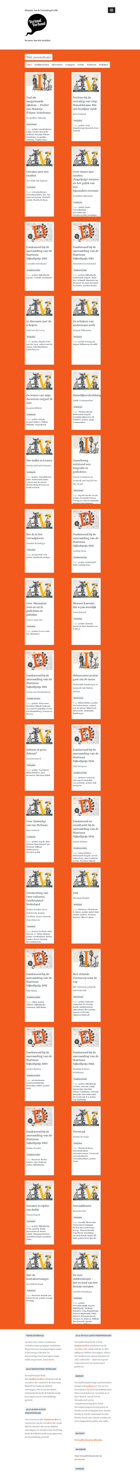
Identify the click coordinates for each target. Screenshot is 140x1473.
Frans (75, 1161)
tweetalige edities (34, 1086)
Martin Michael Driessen (37, 485)
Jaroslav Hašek (80, 1235)
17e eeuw (85, 283)
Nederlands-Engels (82, 278)
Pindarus (82, 909)
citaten (76, 915)
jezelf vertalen (32, 487)
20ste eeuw (44, 703)
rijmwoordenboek (81, 1015)
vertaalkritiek (79, 210)
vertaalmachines (34, 195)
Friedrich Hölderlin (35, 1083)
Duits (87, 207)
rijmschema (78, 1010)
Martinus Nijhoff (34, 706)
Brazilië (93, 344)
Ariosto (76, 1012)
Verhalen (103, 65)
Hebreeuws (78, 711)
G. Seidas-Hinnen (42, 934)
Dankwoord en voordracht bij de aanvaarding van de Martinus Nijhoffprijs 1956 (86, 829)
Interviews (57, 65)
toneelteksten (45, 129)
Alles (29, 65)
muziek (35, 1229)
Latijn (29, 132)
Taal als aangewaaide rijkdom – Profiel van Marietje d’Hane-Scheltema (38, 105)
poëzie (35, 129)
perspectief (37, 555)
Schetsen (91, 65)
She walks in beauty (39, 460)
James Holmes (84, 853)
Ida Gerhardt (79, 1097)
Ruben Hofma (84, 703)
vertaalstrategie (80, 705)
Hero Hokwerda (33, 942)
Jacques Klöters (33, 422)
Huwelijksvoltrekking (87, 395)
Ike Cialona (90, 1010)
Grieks (35, 132)
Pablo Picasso (32, 349)
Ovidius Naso (41, 140)
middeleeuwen (86, 1007)
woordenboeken (80, 1151)
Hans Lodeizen (91, 858)
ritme (28, 1239)
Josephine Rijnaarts (82, 417)
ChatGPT (46, 197)
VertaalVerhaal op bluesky (88, 1440)
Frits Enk (85, 1012)
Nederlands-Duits (40, 479)
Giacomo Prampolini (36, 709)
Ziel (75, 893)
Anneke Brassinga (41, 557)
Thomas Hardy (85, 412)
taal (45, 555)
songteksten (40, 425)
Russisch (89, 128)
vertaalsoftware (39, 192)
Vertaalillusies (82, 1206)
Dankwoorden (42, 65)
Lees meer (48, 1359)
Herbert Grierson (86, 778)
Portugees (90, 342)
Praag (76, 1230)
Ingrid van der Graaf (88, 495)
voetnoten (30, 1007)
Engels (42, 342)
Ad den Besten (38, 1080)
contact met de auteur (36, 482)
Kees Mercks (90, 1238)
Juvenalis (77, 1094)
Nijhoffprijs (44, 275)
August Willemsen (81, 344)
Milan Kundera (33, 773)
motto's (83, 915)
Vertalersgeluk (80, 215)
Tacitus (76, 1086)
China (34, 1002)
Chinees (30, 1005)
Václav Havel (78, 1225)
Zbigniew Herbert (41, 1234)
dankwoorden (36, 1379)
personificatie (79, 212)
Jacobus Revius (90, 285)
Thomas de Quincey (82, 1319)
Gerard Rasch (32, 1231)
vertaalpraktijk (80, 1306)
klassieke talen (89, 1094)
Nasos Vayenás (40, 939)
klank (42, 1229)
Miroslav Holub (43, 775)
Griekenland (39, 936)
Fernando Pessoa (88, 498)
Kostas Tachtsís (39, 931)
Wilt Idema (41, 1007)
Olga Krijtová (40, 1162)
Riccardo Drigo (87, 1228)
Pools (28, 1229)
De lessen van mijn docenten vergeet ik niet (39, 399)
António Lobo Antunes (83, 503)
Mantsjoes (35, 634)
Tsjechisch (44, 770)
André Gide (94, 912)
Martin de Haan (40, 200)
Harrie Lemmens (91, 501)
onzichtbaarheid (34, 1237)
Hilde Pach (91, 708)
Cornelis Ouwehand (43, 278)
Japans (29, 278)
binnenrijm (78, 1089)
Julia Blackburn (40, 347)
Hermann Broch (88, 1316)
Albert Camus (87, 917)
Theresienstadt (87, 1230)
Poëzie (80, 65)
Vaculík (81, 1222)
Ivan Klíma (89, 1233)
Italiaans (46, 706)
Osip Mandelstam (90, 1311)
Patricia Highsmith (81, 1313)
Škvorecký (91, 1222)
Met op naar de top (85, 977)
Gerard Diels (79, 783)
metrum (89, 624)
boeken (90, 1386)
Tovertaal (79, 1131)
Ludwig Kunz (84, 565)
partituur (46, 1237)
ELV (44, 195)
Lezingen (70, 65)
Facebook (79, 1459)
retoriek (94, 1092)
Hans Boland (87, 626)
